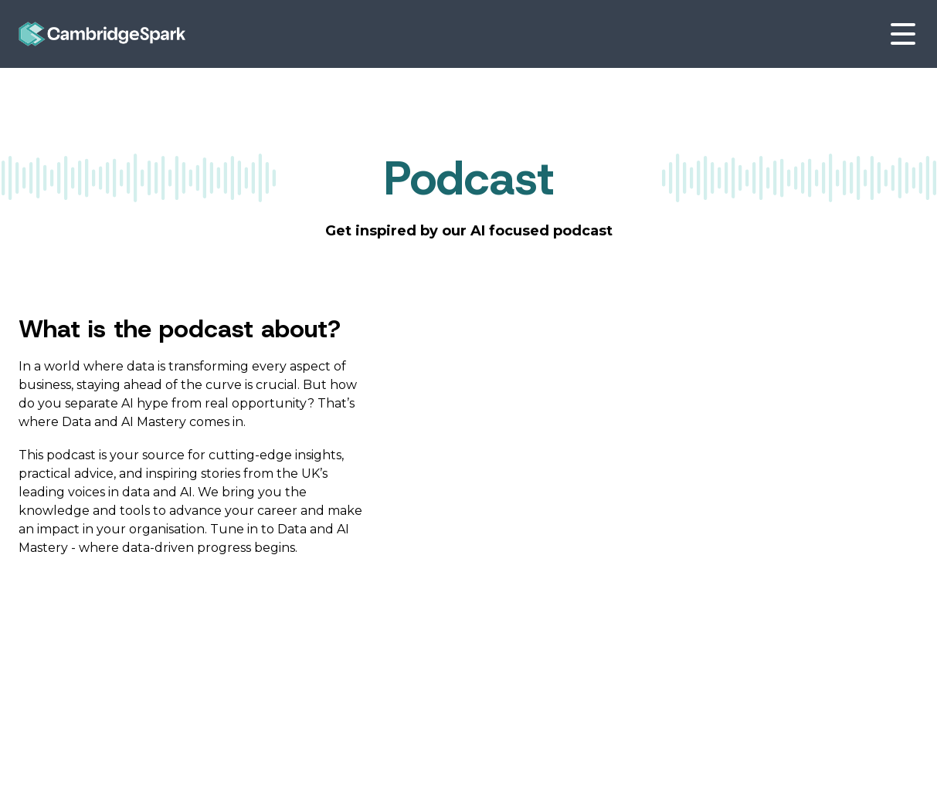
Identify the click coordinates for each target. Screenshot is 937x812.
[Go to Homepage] (102, 34)
